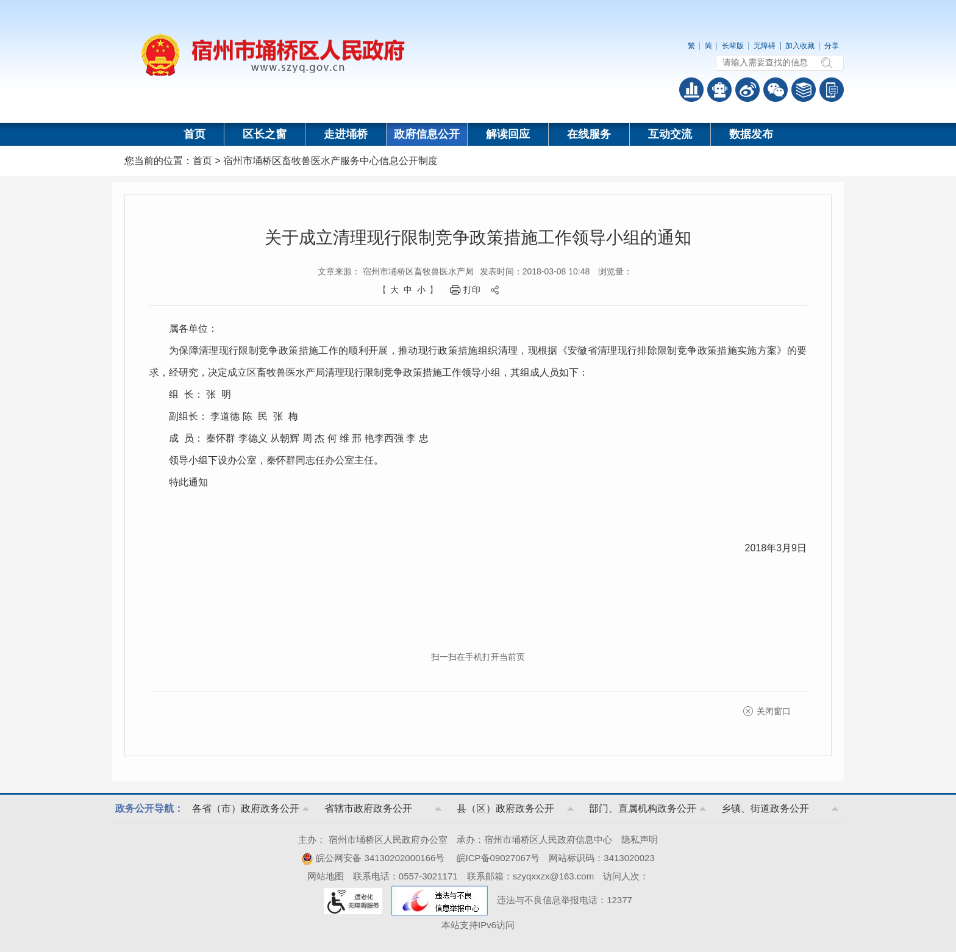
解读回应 (508, 134)
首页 (194, 134)
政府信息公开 (427, 134)
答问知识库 (803, 89)
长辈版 (733, 45)
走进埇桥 (346, 134)
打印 (471, 290)
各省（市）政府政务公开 (245, 808)
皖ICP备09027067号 (498, 858)
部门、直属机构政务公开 (642, 808)
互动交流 (670, 134)
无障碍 (765, 45)
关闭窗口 (774, 711)
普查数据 (691, 89)
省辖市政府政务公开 (368, 808)
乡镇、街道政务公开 (765, 808)
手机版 (831, 89)
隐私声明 (639, 839)
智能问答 (719, 89)
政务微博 (747, 89)
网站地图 (325, 876)
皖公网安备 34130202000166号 (372, 858)
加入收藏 (800, 45)
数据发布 (751, 134)
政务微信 (775, 89)
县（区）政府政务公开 (505, 808)
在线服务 (589, 134)
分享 (831, 45)
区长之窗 (265, 134)
